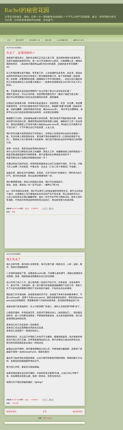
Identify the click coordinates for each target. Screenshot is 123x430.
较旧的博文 (78, 412)
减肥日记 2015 (78, 40)
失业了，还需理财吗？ (20, 52)
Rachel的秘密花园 (26, 10)
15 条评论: (35, 209)
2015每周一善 (34, 40)
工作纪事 (15, 403)
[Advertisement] (48, 28)
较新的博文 (11, 412)
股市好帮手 (20, 40)
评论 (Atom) (47, 418)
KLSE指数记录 (62, 40)
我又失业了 (13, 259)
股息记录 (48, 40)
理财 (13, 212)
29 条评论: (35, 400)
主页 (8, 40)
